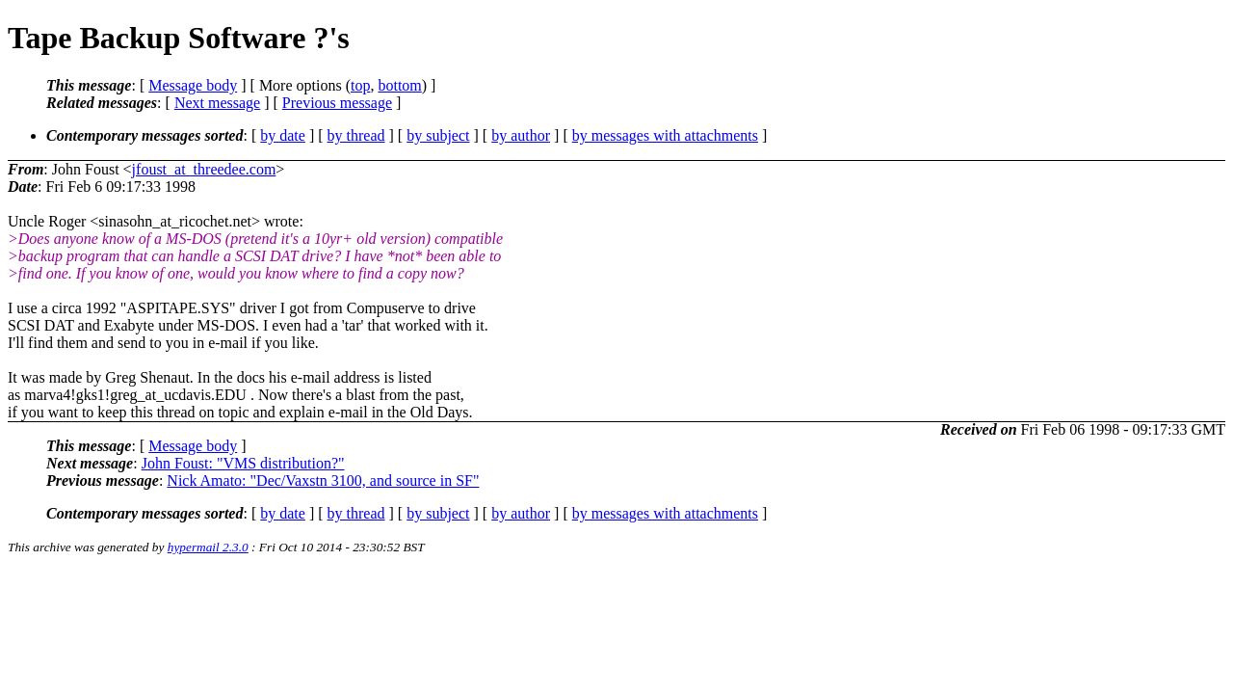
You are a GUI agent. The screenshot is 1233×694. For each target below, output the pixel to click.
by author (520, 135)
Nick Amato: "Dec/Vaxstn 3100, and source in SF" (323, 480)
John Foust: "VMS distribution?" (243, 463)
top (360, 85)
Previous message (337, 102)
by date (282, 135)
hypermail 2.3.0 (208, 547)
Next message (217, 102)
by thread (356, 135)
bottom (399, 85)
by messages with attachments (665, 135)
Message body (192, 85)
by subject (438, 135)
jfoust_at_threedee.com (204, 169)
